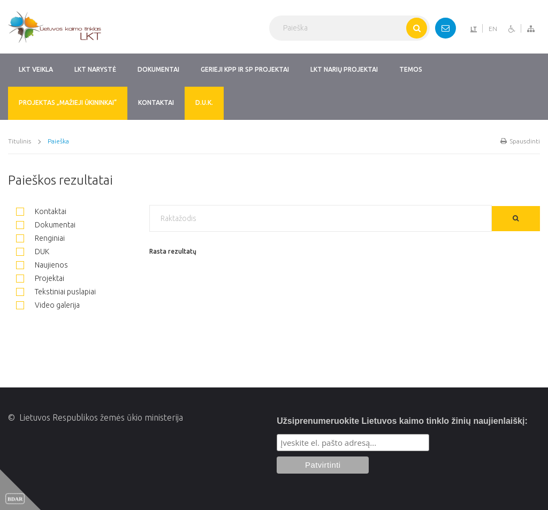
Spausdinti (520, 141)
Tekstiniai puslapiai (56, 290)
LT (473, 28)
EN (493, 28)
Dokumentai (45, 223)
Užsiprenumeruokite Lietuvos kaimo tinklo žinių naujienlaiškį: (402, 420)
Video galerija (48, 304)
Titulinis (19, 141)
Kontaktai (41, 210)
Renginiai (40, 237)
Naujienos (42, 263)
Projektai (40, 277)
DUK (32, 250)
